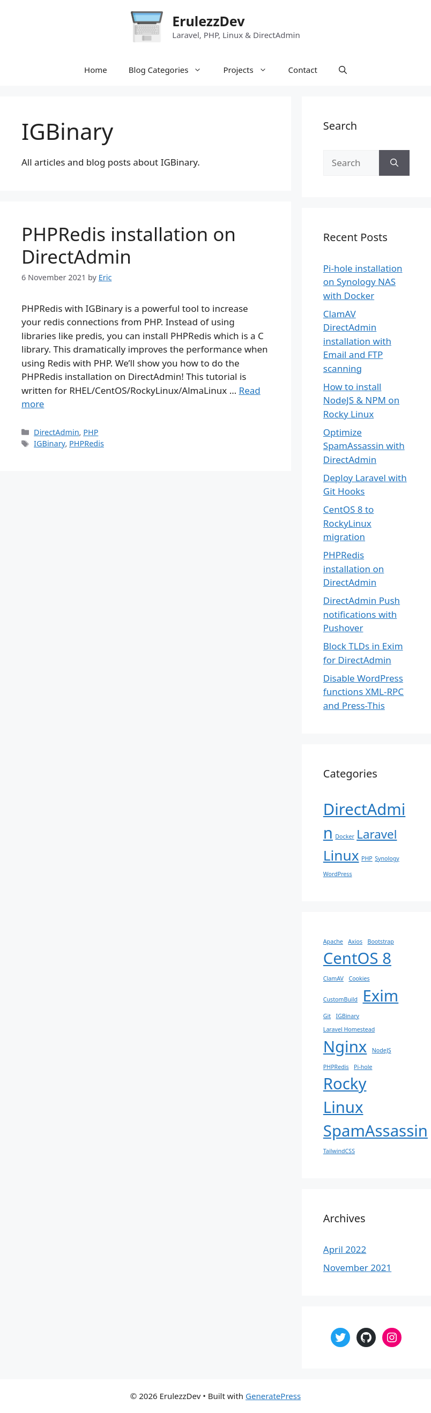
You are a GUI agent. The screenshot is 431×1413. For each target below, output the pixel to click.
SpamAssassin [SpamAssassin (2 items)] (375, 1130)
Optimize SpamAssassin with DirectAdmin (364, 446)
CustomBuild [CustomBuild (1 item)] (340, 999)
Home (95, 69)
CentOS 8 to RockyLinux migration (348, 523)
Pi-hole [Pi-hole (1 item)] (363, 1067)
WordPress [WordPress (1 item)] (337, 874)
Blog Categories (171, 70)
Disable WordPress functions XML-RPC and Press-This (363, 692)
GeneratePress (273, 1395)
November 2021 (357, 1267)
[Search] (394, 163)
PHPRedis (86, 443)
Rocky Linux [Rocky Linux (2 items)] (345, 1095)
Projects (250, 70)
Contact (302, 69)
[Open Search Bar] (343, 70)
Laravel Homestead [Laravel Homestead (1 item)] (349, 1029)
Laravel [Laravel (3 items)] (376, 834)
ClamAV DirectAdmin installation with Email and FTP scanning (357, 341)
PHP (90, 432)
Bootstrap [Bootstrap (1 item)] (380, 941)
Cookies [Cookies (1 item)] (358, 978)
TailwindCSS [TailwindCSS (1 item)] (339, 1151)
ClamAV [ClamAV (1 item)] (333, 978)
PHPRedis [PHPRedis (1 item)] (336, 1067)
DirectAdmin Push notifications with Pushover (361, 614)
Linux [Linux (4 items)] (341, 855)
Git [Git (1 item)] (327, 1016)
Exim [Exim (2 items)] (380, 995)
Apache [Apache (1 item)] (333, 941)
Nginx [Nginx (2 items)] (345, 1046)
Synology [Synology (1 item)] (387, 858)
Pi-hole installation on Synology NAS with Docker (363, 282)
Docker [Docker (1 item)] (344, 836)
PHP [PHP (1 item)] (367, 858)
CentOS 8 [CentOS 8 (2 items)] (357, 958)
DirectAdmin (56, 432)
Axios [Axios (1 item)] (355, 941)
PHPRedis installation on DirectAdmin (128, 245)
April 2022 (344, 1249)
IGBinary (49, 443)
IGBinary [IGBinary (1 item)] (347, 1016)
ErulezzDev (208, 21)
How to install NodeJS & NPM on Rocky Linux (361, 400)
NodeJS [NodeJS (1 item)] (381, 1050)
